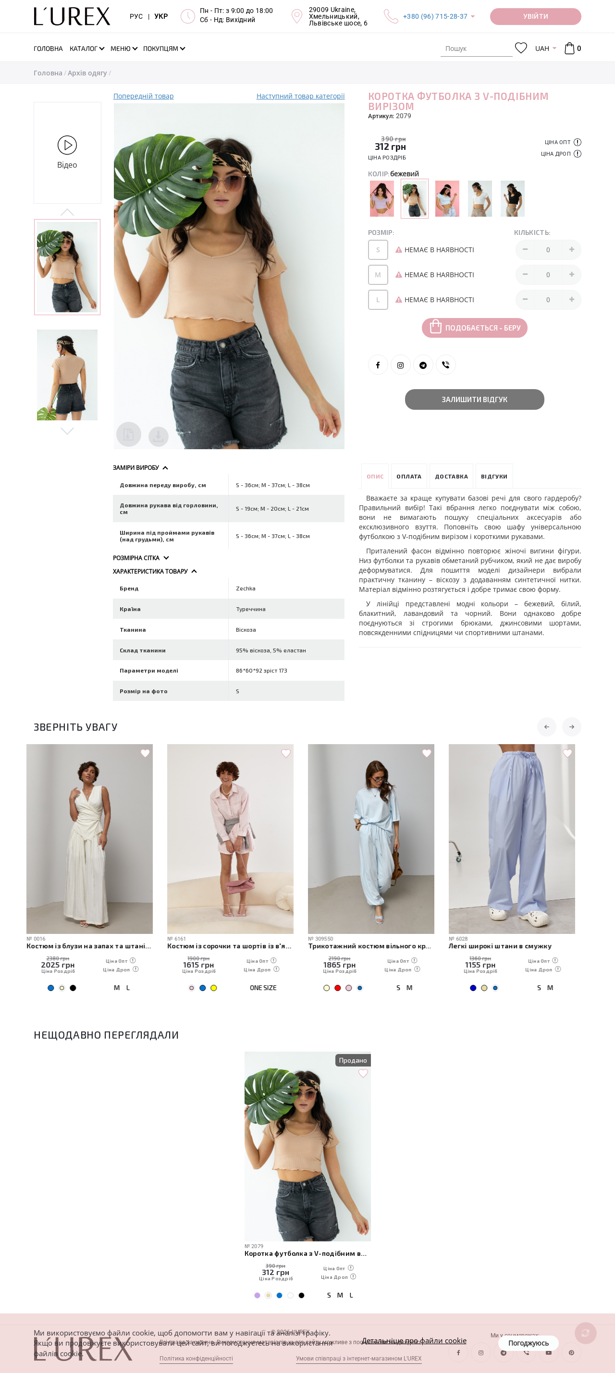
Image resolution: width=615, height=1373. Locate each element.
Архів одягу (87, 72)
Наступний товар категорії (301, 95)
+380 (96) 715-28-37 (435, 16)
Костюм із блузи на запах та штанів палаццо (97, 946)
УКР (161, 16)
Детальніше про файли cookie (414, 1340)
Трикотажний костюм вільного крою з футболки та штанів (378, 946)
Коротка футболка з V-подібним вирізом (308, 1253)
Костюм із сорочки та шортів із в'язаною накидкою (237, 946)
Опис (375, 476)
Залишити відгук (474, 399)
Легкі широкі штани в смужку (507, 946)
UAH (542, 48)
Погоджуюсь (528, 1343)
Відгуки (494, 476)
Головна (48, 72)
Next (67, 430)
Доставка (451, 476)
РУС (136, 16)
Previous (67, 213)
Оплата (408, 476)
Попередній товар (143, 95)
